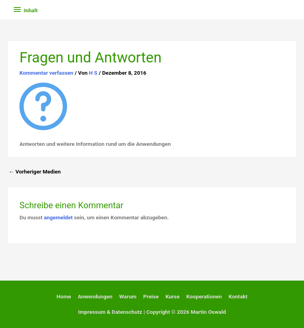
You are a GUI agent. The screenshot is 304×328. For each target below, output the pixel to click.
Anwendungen (95, 296)
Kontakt (237, 296)
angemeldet (58, 217)
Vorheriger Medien (35, 171)
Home (64, 296)
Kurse (172, 296)
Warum (128, 296)
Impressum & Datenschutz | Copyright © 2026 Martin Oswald (152, 312)
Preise (151, 296)
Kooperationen (204, 296)
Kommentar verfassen (46, 73)
